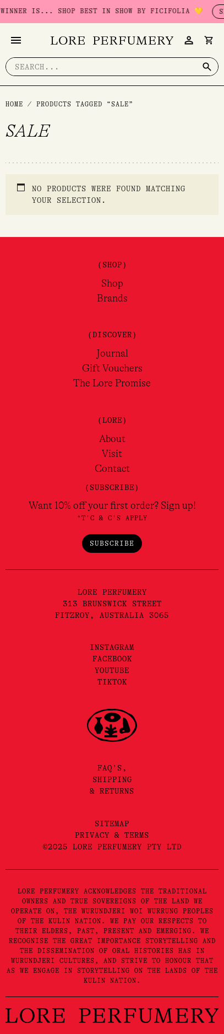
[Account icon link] (189, 40)
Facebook (112, 658)
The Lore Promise (112, 383)
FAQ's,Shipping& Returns (112, 779)
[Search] (207, 67)
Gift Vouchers (112, 368)
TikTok (112, 681)
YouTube (112, 670)
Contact (112, 468)
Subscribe (112, 543)
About (112, 438)
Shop (112, 283)
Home (14, 104)
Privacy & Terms (112, 835)
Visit (112, 453)
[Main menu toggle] (16, 40)
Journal (112, 353)
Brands (112, 298)
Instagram (112, 647)
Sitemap (112, 823)
